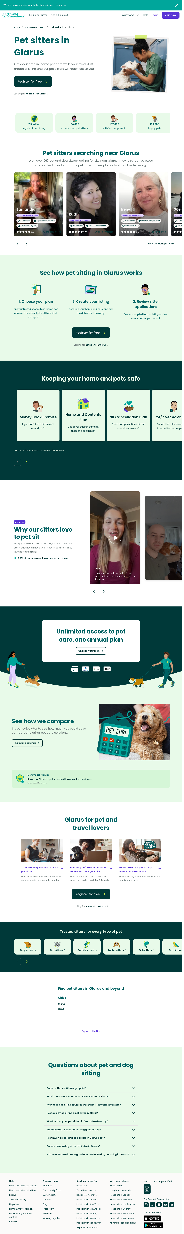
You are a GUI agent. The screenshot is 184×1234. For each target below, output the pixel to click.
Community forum (52, 1190)
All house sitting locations (123, 1222)
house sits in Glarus (36, 93)
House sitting (116, 1185)
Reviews (13, 1221)
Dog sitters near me (87, 1194)
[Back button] (17, 244)
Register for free (33, 81)
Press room (48, 1208)
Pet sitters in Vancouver (89, 1222)
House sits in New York (121, 1199)
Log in (155, 15)
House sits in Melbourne (122, 1213)
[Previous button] (94, 591)
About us (47, 1185)
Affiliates (47, 1213)
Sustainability (49, 1194)
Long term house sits (120, 1190)
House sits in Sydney (120, 1208)
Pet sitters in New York (88, 1204)
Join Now (170, 15)
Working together (52, 1218)
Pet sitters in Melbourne (88, 1218)
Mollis (61, 1008)
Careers (47, 1199)
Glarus (61, 1003)
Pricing (12, 1194)
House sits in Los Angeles (122, 1204)
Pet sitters (82, 1185)
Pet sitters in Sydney (87, 1213)
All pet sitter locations (87, 1227)
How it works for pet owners (23, 1185)
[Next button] (26, 244)
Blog (45, 1204)
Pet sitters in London (87, 1199)
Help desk (14, 1204)
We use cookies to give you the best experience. (34, 5)
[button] (115, 537)
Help (145, 15)
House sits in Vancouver (122, 1218)
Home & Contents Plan (21, 1208)
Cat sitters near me (86, 1190)
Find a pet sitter (38, 15)
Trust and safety (17, 1199)
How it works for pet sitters (22, 1190)
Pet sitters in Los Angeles (89, 1208)
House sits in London (120, 1194)
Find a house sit (59, 15)
